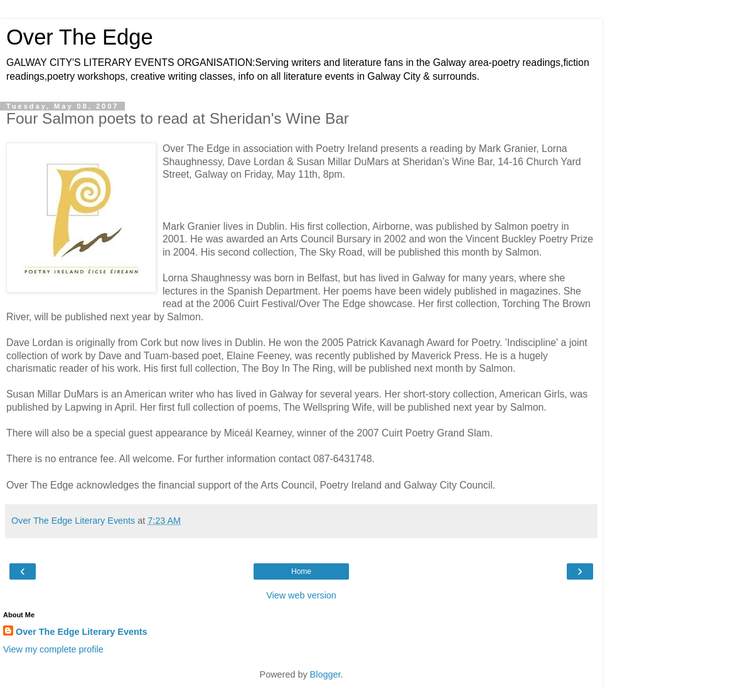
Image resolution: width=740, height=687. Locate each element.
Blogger (325, 674)
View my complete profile (53, 649)
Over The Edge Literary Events (81, 632)
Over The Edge (79, 37)
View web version (301, 595)
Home (301, 571)
